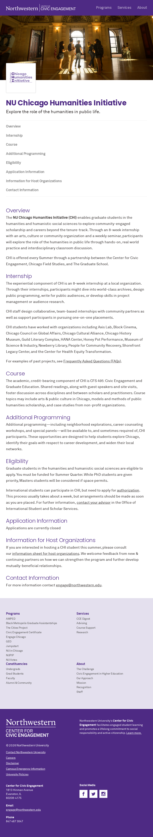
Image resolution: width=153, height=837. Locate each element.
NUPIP (10, 655)
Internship (14, 136)
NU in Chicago (14, 650)
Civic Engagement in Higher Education (99, 673)
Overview (13, 126)
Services (124, 8)
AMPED (10, 618)
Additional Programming (25, 154)
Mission (81, 683)
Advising (81, 623)
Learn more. (134, 733)
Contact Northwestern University (26, 752)
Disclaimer (12, 763)
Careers (11, 758)
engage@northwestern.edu (78, 585)
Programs (104, 8)
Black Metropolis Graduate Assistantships (31, 623)
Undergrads (13, 669)
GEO (8, 641)
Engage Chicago (16, 637)
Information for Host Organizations (34, 181)
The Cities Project (16, 627)
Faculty (10, 678)
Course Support (85, 627)
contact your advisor (94, 503)
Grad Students (15, 673)
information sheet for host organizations (45, 554)
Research (82, 632)
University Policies (17, 774)
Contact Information (22, 190)
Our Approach (84, 678)
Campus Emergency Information (25, 769)
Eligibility (13, 163)
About (142, 8)
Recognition (83, 687)
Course (11, 144)
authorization (128, 490)
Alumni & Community (19, 683)
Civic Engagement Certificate (24, 632)
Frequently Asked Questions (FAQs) (92, 361)
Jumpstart (12, 646)
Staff (79, 692)
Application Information (25, 172)
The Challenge (85, 669)
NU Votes (11, 660)
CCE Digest (83, 618)
